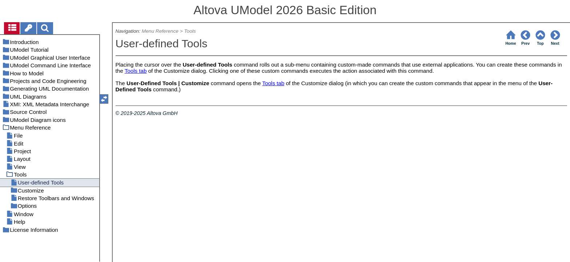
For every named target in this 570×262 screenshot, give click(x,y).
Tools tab (136, 71)
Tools (190, 31)
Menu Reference (160, 31)
